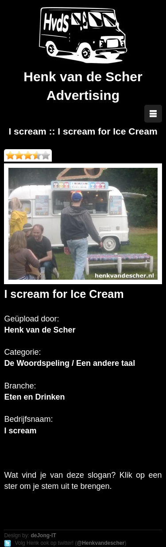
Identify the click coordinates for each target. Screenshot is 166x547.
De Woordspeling (36, 363)
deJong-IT (43, 535)
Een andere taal (105, 363)
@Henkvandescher (100, 543)
